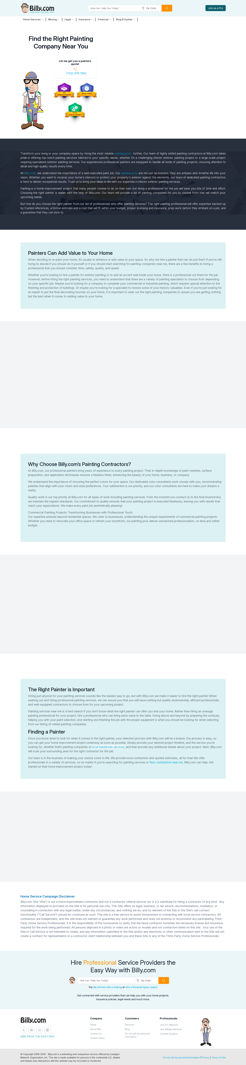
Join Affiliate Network (171, 1029)
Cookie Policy (97, 1038)
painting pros (129, 173)
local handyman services (108, 747)
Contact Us (96, 1033)
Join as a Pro (215, 8)
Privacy (206, 1057)
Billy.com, (30, 173)
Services (129, 1024)
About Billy (95, 1029)
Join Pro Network (169, 1024)
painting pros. (122, 153)
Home (93, 1024)
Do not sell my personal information (137, 1035)
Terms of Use (219, 1057)
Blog (127, 1029)
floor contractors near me (166, 762)
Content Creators (169, 1033)
